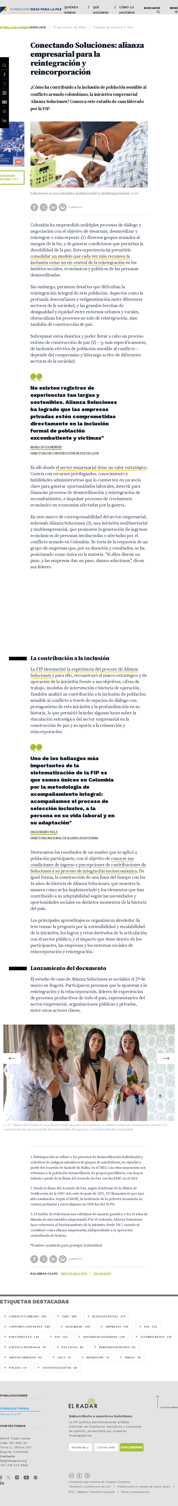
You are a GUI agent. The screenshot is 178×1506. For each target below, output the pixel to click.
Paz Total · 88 (70, 1347)
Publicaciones (13, 1395)
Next (166, 1056)
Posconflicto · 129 (21, 1337)
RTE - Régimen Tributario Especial (92, 1491)
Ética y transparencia (135, 1491)
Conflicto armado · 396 (25, 1316)
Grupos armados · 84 (23, 1357)
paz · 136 (148, 1327)
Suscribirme (132, 1447)
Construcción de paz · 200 (27, 1327)
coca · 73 (61, 1357)
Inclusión (102, 1274)
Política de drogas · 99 (25, 1347)
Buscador (152, 10)
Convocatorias (14, 1408)
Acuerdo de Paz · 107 (153, 1337)
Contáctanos (12, 1426)
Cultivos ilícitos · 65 (57, 1368)
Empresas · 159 (114, 1327)
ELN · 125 (58, 1337)
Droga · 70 (130, 1357)
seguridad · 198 (75, 1327)
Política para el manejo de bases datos (143, 1486)
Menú (174, 10)
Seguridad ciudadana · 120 (101, 1337)
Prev (12, 1056)
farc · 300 (66, 1316)
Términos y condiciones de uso (90, 1486)
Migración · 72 (95, 1357)
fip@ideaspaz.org (13, 1460)
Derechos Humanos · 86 (115, 1347)
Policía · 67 (15, 1368)
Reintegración (74, 1274)
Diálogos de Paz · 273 (106, 1316)
